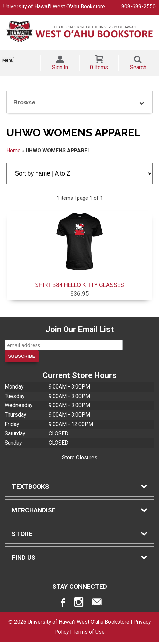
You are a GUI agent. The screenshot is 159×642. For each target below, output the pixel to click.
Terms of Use (89, 631)
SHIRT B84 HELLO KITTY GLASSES (80, 250)
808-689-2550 (138, 6)
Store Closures (79, 457)
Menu (7, 60)
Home (13, 150)
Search (138, 67)
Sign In (60, 67)
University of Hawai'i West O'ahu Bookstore (54, 6)
